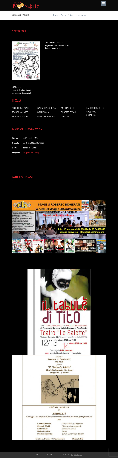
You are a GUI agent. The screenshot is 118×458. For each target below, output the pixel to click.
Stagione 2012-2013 (31, 153)
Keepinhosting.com (76, 455)
